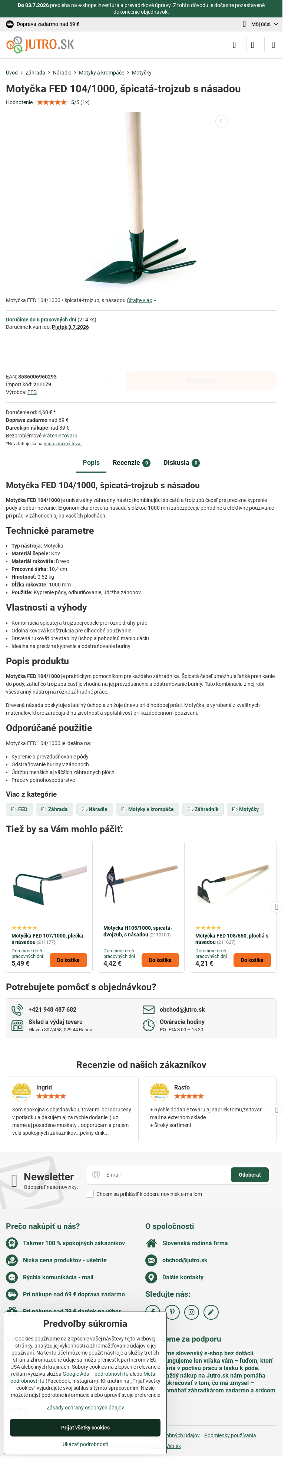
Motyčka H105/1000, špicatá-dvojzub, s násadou (137, 931)
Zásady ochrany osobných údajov (85, 1408)
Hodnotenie (19, 102)
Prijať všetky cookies (85, 1428)
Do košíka (201, 351)
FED (32, 392)
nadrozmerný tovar (63, 443)
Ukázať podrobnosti (85, 1444)
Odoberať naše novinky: (51, 1187)
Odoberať (250, 1175)
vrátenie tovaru (60, 436)
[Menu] (273, 44)
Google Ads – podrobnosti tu (96, 1374)
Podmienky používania (230, 1435)
